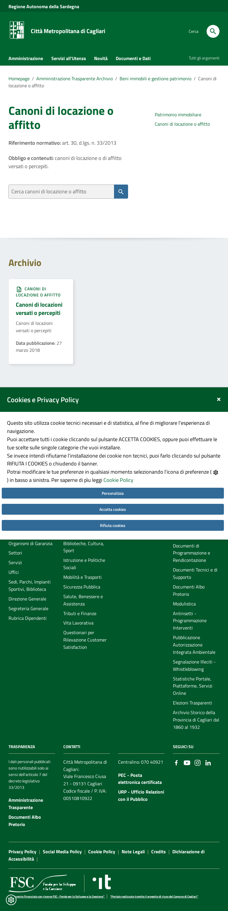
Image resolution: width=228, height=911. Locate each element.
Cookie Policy (118, 480)
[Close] (219, 398)
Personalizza (113, 493)
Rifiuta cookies (112, 525)
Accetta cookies (112, 509)
